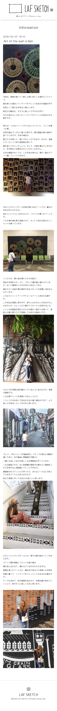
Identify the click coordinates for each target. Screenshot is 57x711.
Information (28, 27)
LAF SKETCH (28, 694)
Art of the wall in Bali (18, 41)
